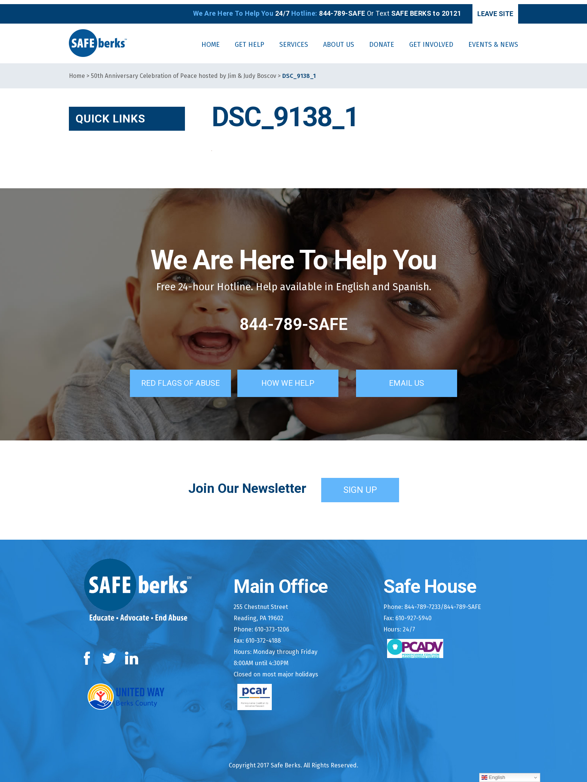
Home (77, 71)
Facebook (88, 653)
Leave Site (487, 9)
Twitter (109, 653)
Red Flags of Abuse (175, 378)
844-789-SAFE (293, 320)
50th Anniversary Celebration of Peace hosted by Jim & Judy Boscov (183, 71)
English (493, 778)
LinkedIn (132, 653)
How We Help (296, 378)
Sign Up (360, 484)
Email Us (415, 378)
